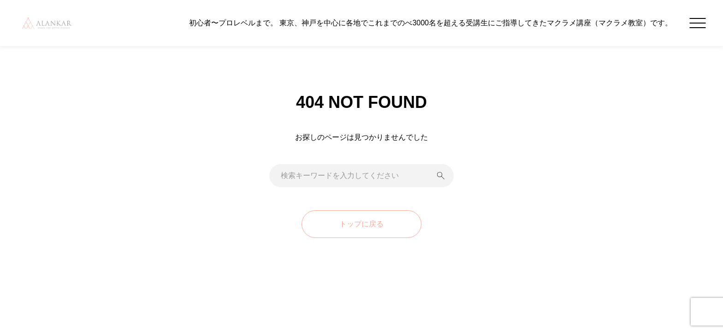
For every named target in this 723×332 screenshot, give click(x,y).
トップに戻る (361, 224)
